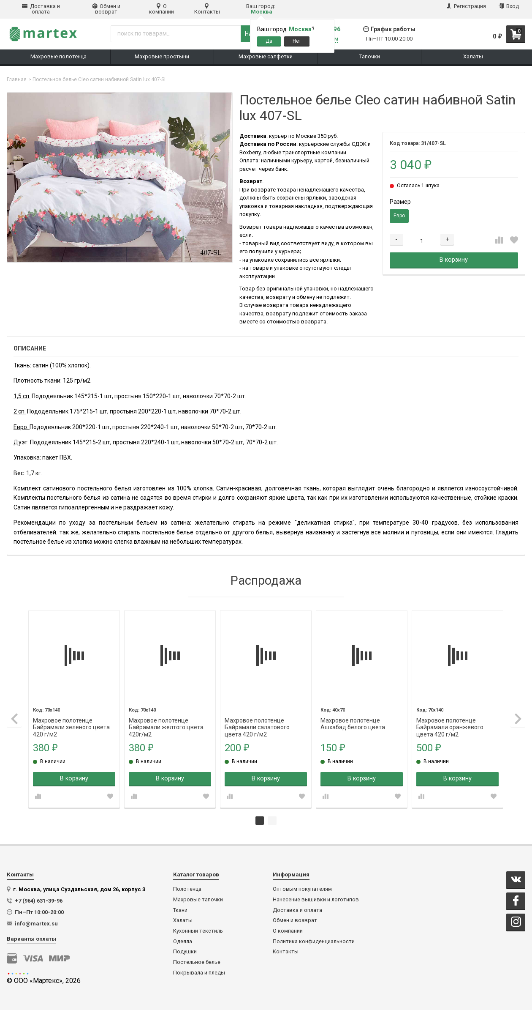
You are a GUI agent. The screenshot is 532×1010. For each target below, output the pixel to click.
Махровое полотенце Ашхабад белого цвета (353, 720)
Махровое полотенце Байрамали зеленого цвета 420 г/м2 (73, 720)
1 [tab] (259, 820)
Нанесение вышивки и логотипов (316, 899)
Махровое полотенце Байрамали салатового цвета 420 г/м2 (258, 720)
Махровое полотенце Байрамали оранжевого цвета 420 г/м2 (450, 720)
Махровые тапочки (198, 899)
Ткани (180, 910)
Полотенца (187, 889)
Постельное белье (196, 962)
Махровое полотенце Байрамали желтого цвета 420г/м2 (167, 720)
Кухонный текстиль (198, 930)
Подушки (185, 951)
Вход (509, 6)
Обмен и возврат (106, 9)
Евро (399, 216)
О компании (161, 9)
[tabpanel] (76, 708)
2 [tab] (272, 820)
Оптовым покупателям (302, 889)
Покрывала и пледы (199, 972)
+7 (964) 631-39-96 (38, 900)
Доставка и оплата (41, 9)
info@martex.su (36, 923)
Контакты (207, 9)
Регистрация (466, 6)
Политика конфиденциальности (314, 941)
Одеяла (182, 941)
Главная (17, 79)
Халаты (183, 920)
